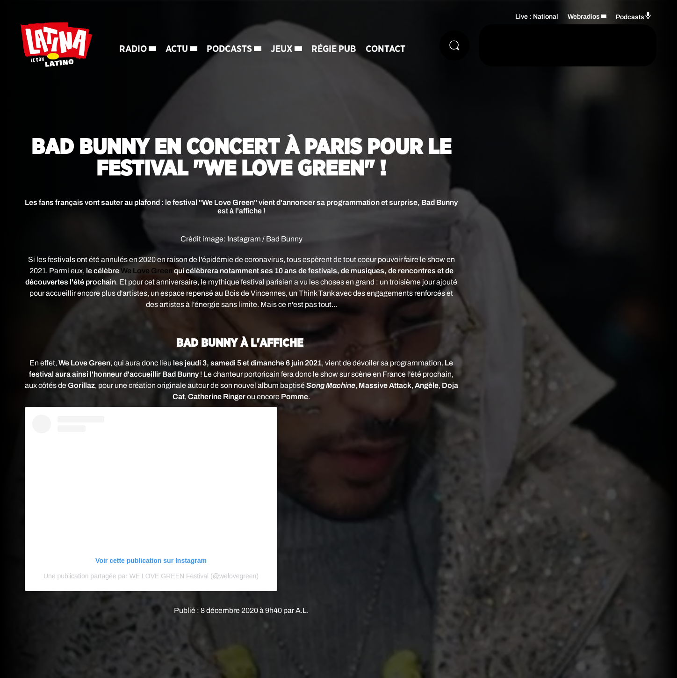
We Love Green (147, 271)
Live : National (536, 16)
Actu (177, 49)
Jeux (282, 49)
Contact (385, 49)
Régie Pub (333, 49)
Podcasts (229, 49)
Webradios (584, 16)
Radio (133, 49)
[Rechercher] (454, 45)
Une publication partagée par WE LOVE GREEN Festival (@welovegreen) (151, 576)
